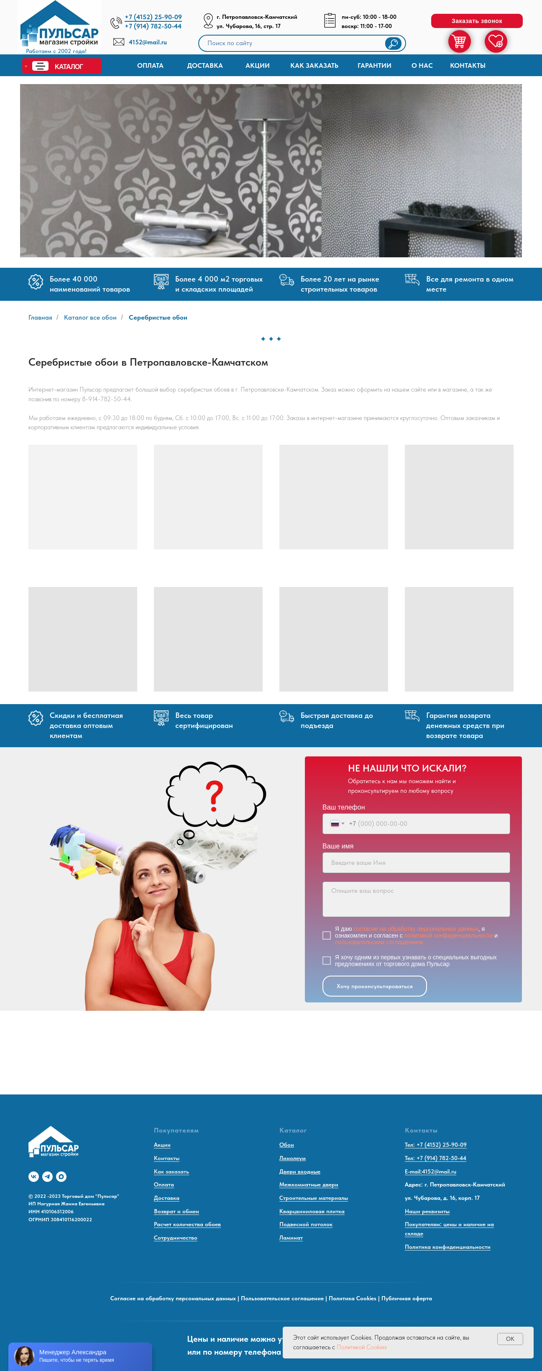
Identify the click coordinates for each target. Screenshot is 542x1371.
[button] (477, 21)
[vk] (33, 1176)
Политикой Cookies (362, 1347)
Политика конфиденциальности (448, 1246)
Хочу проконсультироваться (375, 986)
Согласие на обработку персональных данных (173, 1298)
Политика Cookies (352, 1298)
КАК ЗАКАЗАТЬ (314, 65)
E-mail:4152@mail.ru (430, 1171)
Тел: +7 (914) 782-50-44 (435, 1158)
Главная (40, 317)
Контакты (468, 65)
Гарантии (374, 65)
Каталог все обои (90, 317)
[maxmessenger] (61, 1176)
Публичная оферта (406, 1298)
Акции (257, 65)
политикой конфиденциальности (448, 935)
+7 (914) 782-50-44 (153, 26)
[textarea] (416, 899)
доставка (205, 65)
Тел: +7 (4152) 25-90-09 (436, 1144)
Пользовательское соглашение (282, 1298)
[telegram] (47, 1176)
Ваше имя (337, 846)
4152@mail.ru (148, 42)
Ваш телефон (343, 807)
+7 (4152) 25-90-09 (153, 17)
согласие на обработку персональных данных (415, 928)
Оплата (150, 65)
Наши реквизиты (427, 1211)
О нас (422, 65)
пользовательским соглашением (379, 942)
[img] (59, 29)
